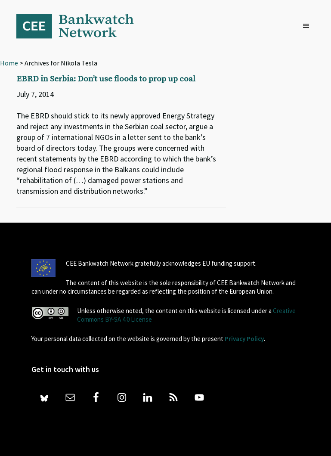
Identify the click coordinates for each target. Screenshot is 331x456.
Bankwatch (80, 26)
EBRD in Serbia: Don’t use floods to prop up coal (105, 79)
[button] (308, 26)
